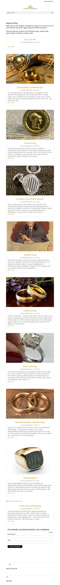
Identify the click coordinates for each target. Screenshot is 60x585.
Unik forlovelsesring (30, 506)
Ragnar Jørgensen (27, 42)
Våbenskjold (30, 478)
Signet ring (30, 254)
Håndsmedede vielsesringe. (30, 422)
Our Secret (30, 39)
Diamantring (30, 366)
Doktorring (30, 143)
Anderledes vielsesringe (30, 87)
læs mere (11, 47)
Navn (9, 540)
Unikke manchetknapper (30, 199)
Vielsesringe (30, 310)
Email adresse (12, 534)
